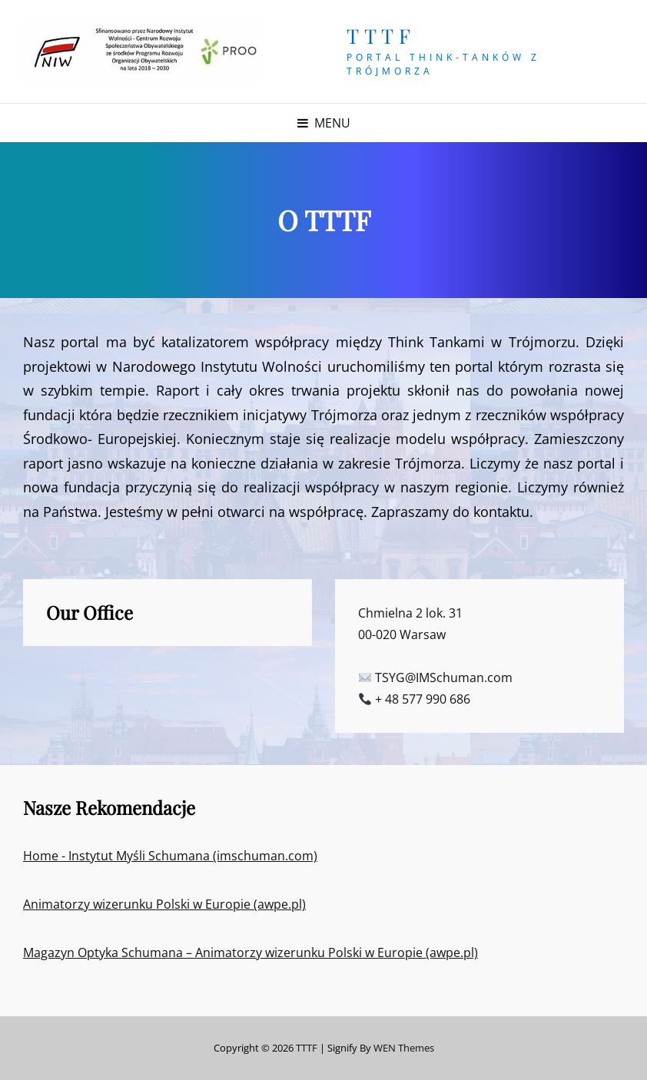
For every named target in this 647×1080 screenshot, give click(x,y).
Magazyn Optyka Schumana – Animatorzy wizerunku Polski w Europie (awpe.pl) (250, 952)
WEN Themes (403, 1048)
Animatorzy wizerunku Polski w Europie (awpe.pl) (164, 904)
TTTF (381, 35)
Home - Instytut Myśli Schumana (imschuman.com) (170, 855)
